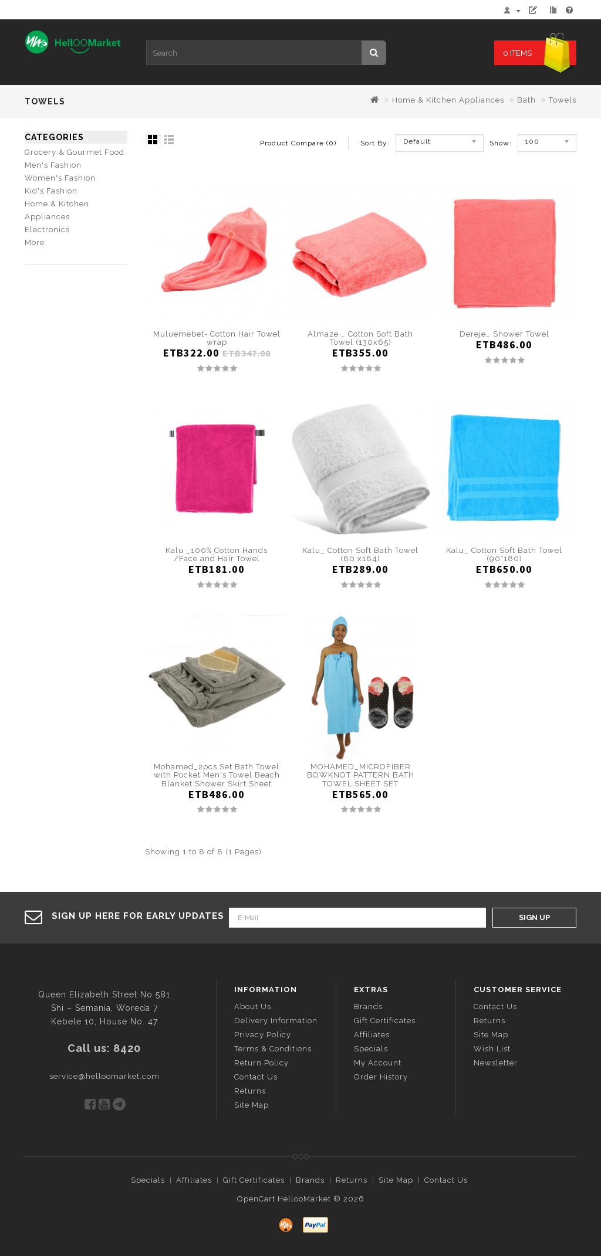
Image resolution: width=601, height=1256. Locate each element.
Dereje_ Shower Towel (504, 334)
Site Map (251, 1105)
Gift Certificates (385, 1020)
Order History (381, 1076)
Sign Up (534, 917)
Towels (562, 100)
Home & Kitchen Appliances (448, 100)
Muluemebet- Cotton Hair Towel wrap (217, 338)
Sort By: (375, 143)
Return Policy (261, 1062)
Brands (368, 1006)
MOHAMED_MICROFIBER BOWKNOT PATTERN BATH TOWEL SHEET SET (360, 775)
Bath (526, 100)
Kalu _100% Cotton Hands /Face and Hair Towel (217, 554)
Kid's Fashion (51, 190)
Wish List (492, 1048)
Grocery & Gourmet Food (74, 152)
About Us (252, 1006)
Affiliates (372, 1034)
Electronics (47, 229)
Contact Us (256, 1076)
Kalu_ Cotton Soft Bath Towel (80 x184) (360, 554)
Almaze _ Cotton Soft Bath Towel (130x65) (360, 338)
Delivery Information (276, 1020)
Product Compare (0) (298, 143)
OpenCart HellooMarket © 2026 (300, 1198)
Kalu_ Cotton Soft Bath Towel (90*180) (504, 554)
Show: (493, 143)
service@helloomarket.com (104, 1076)
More (35, 242)
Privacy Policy (262, 1034)
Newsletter (496, 1062)
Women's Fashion (60, 178)
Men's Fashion (53, 165)
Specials (371, 1048)
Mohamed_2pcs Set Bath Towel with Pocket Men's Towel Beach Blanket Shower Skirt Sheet (217, 775)
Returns (250, 1091)
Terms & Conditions (273, 1048)
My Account (377, 1062)
